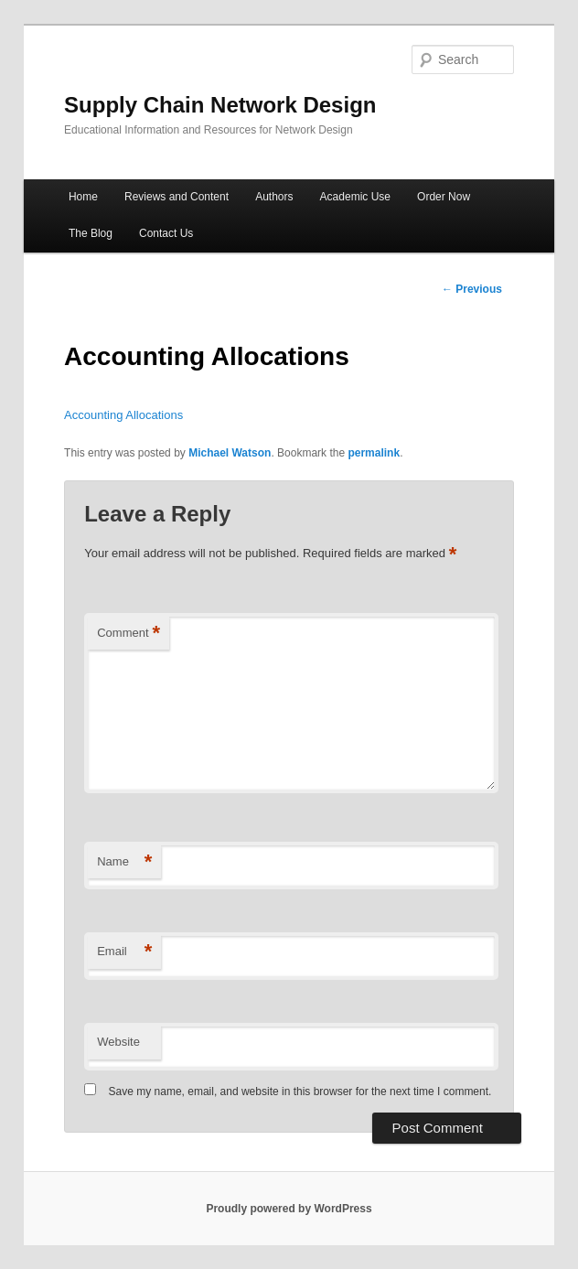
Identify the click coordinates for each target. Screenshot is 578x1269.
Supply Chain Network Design (220, 104)
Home (83, 196)
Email (124, 952)
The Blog (90, 233)
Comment (128, 633)
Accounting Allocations (123, 415)
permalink (374, 452)
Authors (274, 196)
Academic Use (355, 196)
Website (118, 1042)
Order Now (443, 196)
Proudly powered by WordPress (288, 1208)
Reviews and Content (176, 196)
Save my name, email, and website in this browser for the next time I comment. (300, 1091)
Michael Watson (229, 452)
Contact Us (166, 233)
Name (124, 862)
